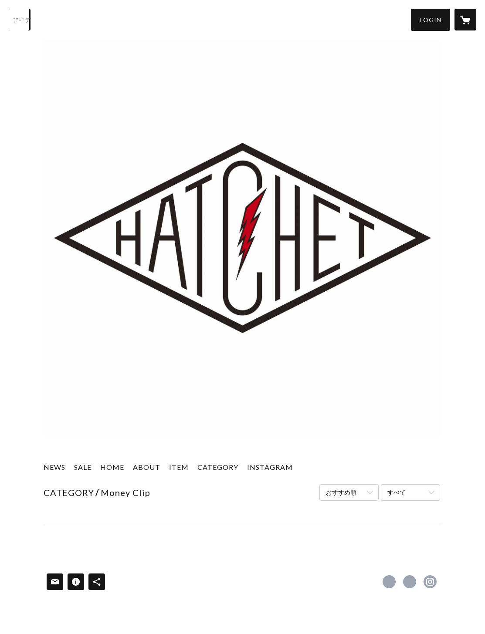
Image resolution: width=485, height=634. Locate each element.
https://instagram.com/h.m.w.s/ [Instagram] (430, 581)
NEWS (54, 467)
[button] (430, 20)
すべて (396, 492)
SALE (83, 467)
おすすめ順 (341, 492)
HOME (112, 467)
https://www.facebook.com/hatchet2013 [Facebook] (389, 581)
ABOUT (146, 467)
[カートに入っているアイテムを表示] (465, 19)
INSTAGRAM (270, 467)
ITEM (179, 467)
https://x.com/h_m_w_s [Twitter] (409, 581)
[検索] (20, 19)
